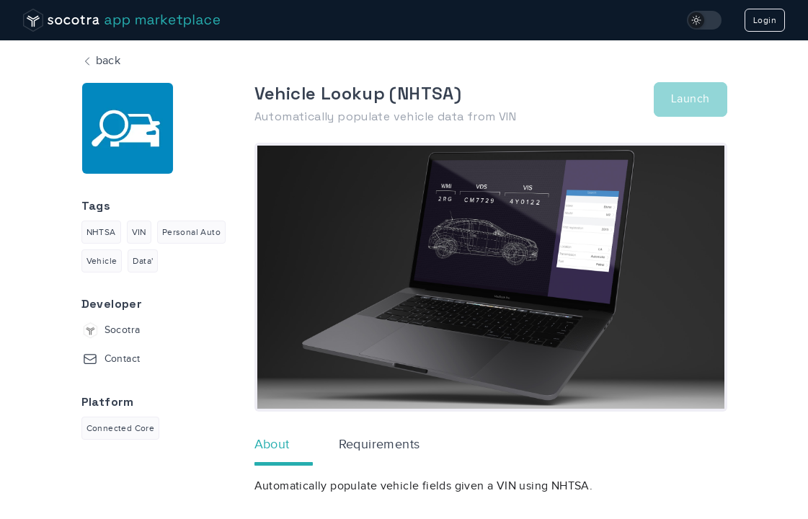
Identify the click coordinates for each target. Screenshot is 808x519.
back (101, 61)
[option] (490, 277)
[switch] (704, 20)
